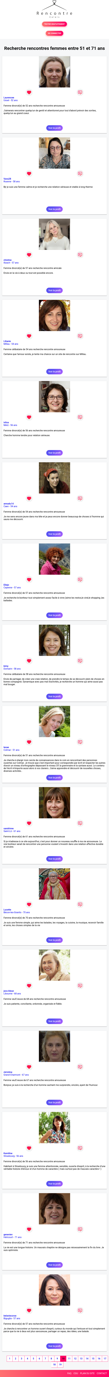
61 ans (17, 831)
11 (69, 1358)
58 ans (16, 181)
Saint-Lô (8, 831)
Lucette (7, 909)
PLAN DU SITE (87, 1373)
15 (93, 1358)
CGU (76, 1373)
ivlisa (6, 422)
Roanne (7, 181)
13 (81, 1358)
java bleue (9, 991)
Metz (6, 425)
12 (75, 1358)
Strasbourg (9, 1156)
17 (105, 1358)
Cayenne (8, 587)
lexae (6, 747)
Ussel (6, 100)
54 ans (14, 344)
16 (99, 1358)
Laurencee (9, 97)
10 (63, 1358)
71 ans (18, 1237)
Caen (6, 506)
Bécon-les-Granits (12, 912)
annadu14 (9, 503)
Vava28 (7, 178)
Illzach (7, 262)
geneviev (8, 1234)
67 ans (25, 1074)
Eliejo (6, 585)
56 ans (13, 425)
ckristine (8, 1072)
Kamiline (8, 1153)
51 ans (16, 750)
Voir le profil (54, 128)
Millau (7, 344)
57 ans (15, 262)
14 (87, 1358)
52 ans (14, 100)
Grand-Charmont (12, 1074)
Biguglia (8, 1318)
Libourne (8, 993)
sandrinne (9, 828)
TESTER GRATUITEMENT (54, 24)
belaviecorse (10, 1315)
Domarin (8, 668)
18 (54, 1364)
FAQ (69, 1373)
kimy (6, 666)
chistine (7, 260)
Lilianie (7, 341)
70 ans (26, 912)
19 (60, 1364)
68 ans (17, 993)
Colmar (7, 750)
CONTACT (102, 1373)
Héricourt (8, 1237)
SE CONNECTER (54, 33)
